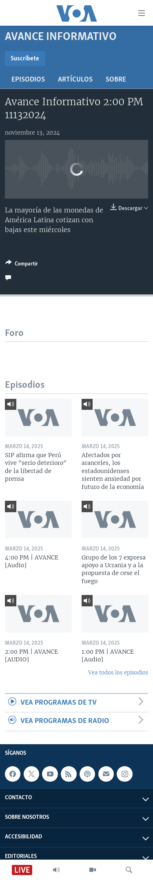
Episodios (28, 80)
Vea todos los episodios (118, 672)
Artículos (75, 80)
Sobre (116, 80)
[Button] (21, 265)
